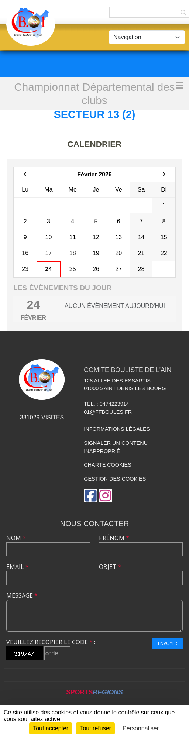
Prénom (114, 538)
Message (22, 595)
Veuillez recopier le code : (50, 642)
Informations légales (117, 429)
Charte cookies (107, 465)
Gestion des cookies (115, 479)
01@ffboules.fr (108, 412)
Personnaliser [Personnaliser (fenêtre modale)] (141, 728)
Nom (16, 538)
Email (17, 567)
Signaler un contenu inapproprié (116, 447)
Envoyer (167, 643)
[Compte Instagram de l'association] (105, 495)
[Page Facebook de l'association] (90, 495)
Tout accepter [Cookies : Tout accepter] (50, 728)
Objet (110, 567)
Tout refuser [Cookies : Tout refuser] (95, 728)
